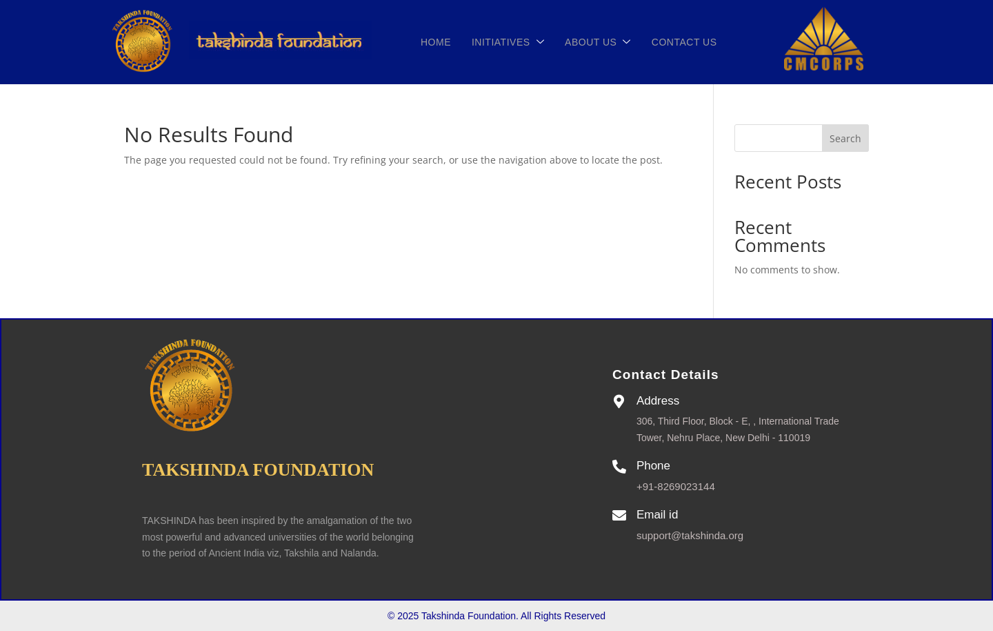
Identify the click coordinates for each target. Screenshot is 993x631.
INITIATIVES (504, 43)
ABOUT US (594, 43)
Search (845, 138)
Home (432, 42)
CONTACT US (680, 42)
